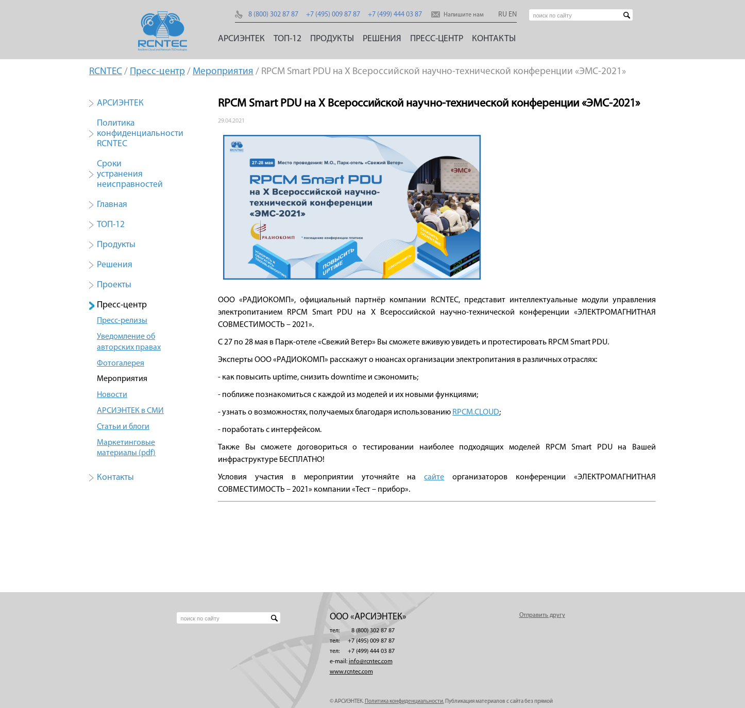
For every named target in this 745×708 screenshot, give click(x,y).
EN (513, 15)
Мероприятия (223, 72)
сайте (434, 477)
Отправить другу (542, 615)
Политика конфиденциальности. (404, 701)
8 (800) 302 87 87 (273, 15)
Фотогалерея (120, 363)
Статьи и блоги (123, 427)
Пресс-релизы (122, 321)
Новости (112, 395)
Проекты (114, 285)
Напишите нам (464, 15)
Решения (382, 38)
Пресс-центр (436, 38)
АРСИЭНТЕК (241, 38)
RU (502, 15)
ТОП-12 (287, 38)
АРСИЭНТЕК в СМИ (130, 411)
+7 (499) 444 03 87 (395, 15)
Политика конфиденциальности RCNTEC (140, 133)
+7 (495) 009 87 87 (333, 15)
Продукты (332, 38)
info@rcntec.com (371, 662)
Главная (112, 204)
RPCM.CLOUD (475, 412)
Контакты (494, 38)
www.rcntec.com (351, 672)
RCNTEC (105, 72)
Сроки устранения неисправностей (130, 174)
